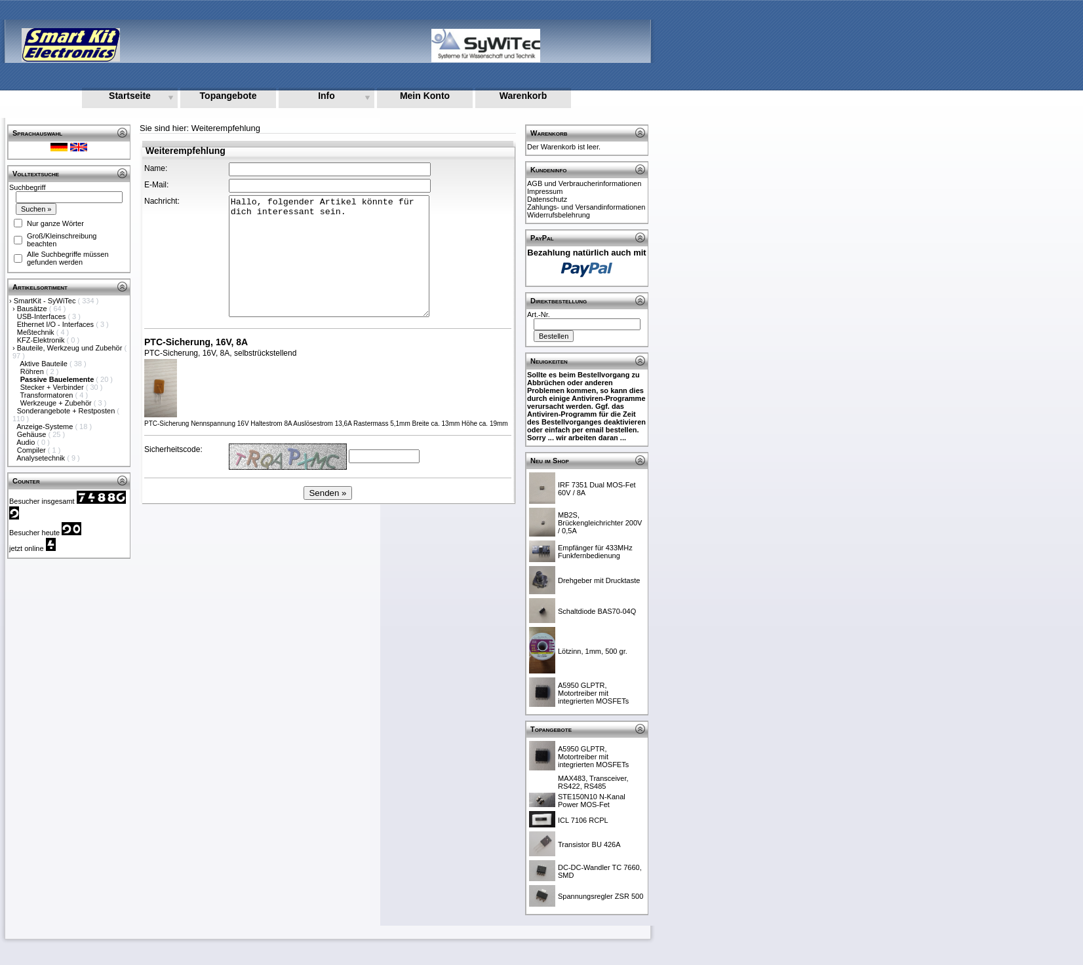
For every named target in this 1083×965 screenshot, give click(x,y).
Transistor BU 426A (589, 844)
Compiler (32, 450)
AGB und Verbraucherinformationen (584, 183)
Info (326, 95)
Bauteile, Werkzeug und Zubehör (71, 348)
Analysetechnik (41, 458)
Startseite (130, 95)
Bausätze (33, 308)
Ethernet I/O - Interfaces (56, 324)
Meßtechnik (36, 332)
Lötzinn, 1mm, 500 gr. (592, 651)
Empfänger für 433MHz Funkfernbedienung (595, 551)
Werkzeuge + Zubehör (57, 403)
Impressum (544, 191)
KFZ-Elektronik (42, 340)
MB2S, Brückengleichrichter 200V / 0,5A (600, 523)
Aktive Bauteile (44, 364)
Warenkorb (523, 95)
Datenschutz (547, 199)
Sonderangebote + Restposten (67, 411)
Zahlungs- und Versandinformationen (586, 207)
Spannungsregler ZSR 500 (600, 896)
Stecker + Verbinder (53, 387)
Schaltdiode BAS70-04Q (597, 611)
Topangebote (228, 95)
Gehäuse (33, 434)
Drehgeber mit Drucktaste (599, 580)
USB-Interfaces (42, 316)
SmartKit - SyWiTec (46, 301)
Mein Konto (425, 95)
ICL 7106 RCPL (583, 820)
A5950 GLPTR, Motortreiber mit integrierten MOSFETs (593, 693)
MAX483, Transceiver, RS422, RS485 (593, 782)
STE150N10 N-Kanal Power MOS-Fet (591, 800)
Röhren (33, 371)
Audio (26, 442)
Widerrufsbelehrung (558, 215)
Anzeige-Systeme (45, 426)
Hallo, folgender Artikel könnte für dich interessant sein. (329, 256)
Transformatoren (47, 395)
